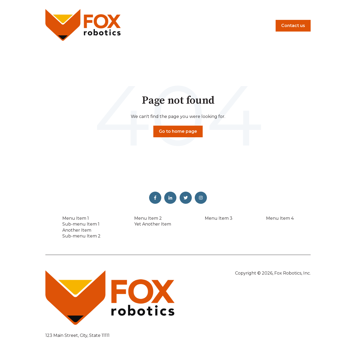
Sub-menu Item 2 (81, 236)
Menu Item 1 (75, 218)
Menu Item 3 (218, 218)
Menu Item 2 (148, 218)
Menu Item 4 (280, 218)
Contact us (293, 25)
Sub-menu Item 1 (80, 224)
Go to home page (178, 131)
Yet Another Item (152, 224)
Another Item (76, 230)
